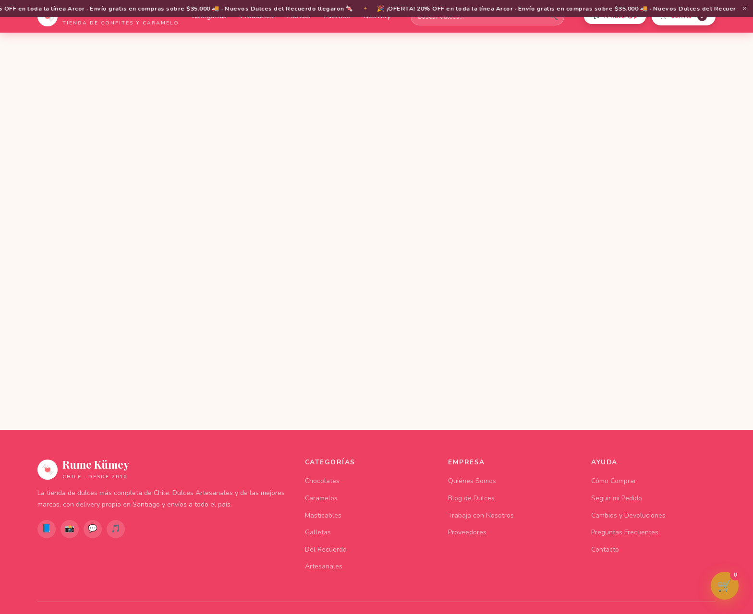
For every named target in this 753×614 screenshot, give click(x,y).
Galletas (318, 532)
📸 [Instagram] (69, 528)
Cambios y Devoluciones (628, 515)
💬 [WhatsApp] (92, 528)
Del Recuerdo (326, 549)
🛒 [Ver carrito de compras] (728, 582)
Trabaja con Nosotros (481, 515)
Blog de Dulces (471, 498)
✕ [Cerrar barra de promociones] (744, 8)
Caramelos (321, 498)
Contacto (605, 549)
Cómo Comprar (613, 480)
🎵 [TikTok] (116, 528)
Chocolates (322, 480)
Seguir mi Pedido (616, 498)
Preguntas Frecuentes (624, 532)
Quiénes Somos (472, 480)
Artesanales (323, 566)
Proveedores (467, 532)
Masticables (323, 515)
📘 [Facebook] (46, 528)
